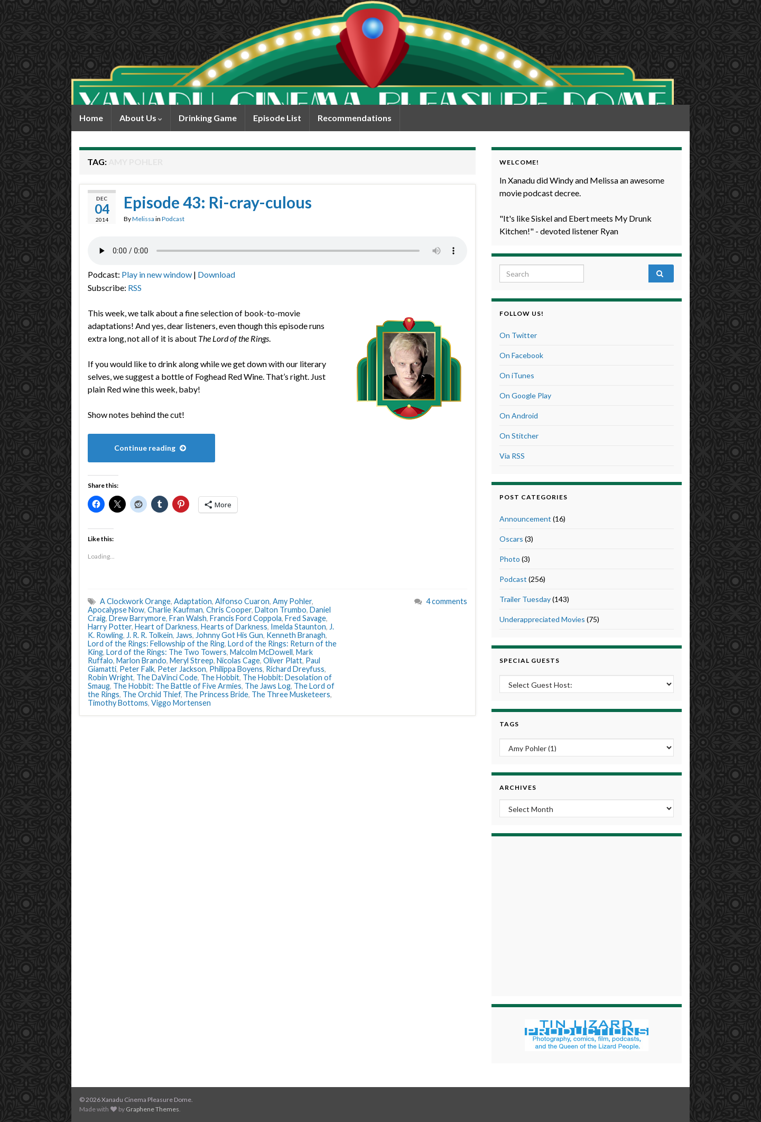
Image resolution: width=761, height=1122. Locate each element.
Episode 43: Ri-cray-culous (218, 202)
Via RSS (512, 455)
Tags (509, 724)
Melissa (143, 219)
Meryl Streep (192, 660)
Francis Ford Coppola (246, 618)
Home (91, 118)
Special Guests (529, 660)
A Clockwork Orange (135, 601)
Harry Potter (110, 626)
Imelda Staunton (298, 626)
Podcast (173, 219)
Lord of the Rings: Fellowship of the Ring (156, 643)
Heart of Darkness (166, 626)
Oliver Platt (282, 660)
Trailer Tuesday (525, 599)
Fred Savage (305, 618)
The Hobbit (220, 677)
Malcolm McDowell (261, 651)
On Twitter (518, 335)
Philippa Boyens (236, 668)
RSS (135, 287)
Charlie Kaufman (175, 609)
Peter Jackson (181, 668)
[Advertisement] (587, 915)
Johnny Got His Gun (229, 635)
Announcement (525, 518)
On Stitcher (519, 435)
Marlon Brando (141, 660)
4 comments (446, 601)
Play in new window (157, 274)
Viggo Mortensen (181, 702)
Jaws (184, 635)
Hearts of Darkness (234, 626)
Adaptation (193, 601)
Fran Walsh (188, 618)
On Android (518, 415)
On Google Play (525, 395)
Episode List (277, 118)
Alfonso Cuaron (242, 601)
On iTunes (516, 375)
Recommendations (355, 118)
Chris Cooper (229, 609)
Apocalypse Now (116, 609)
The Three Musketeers (291, 694)
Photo (509, 558)
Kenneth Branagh (296, 635)
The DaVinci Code (167, 677)
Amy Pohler (292, 601)
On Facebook (521, 355)
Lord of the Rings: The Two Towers (166, 651)
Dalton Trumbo (281, 609)
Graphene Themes (152, 1109)
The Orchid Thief (152, 694)
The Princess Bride (216, 694)
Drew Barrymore (137, 618)
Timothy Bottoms (118, 702)
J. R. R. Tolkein (149, 635)
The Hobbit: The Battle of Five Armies (177, 685)
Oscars (511, 538)
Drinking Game (208, 118)
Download (216, 274)
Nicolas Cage (238, 660)
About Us (140, 118)
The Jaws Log (268, 685)
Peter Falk (136, 668)
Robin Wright (110, 677)
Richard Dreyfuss (295, 668)
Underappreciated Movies (542, 619)
